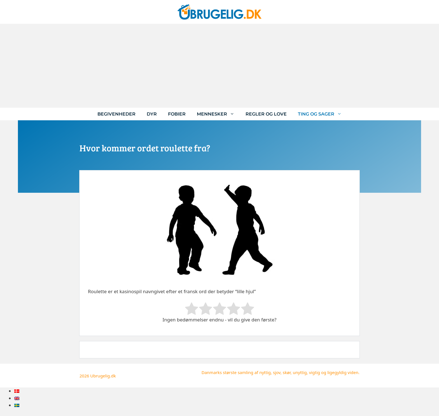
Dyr (152, 114)
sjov (277, 372)
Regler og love (266, 114)
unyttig (300, 372)
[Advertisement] (219, 66)
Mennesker (218, 114)
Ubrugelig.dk (103, 376)
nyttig (265, 372)
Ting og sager (322, 114)
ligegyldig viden (342, 372)
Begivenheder (116, 114)
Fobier (177, 114)
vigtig (314, 372)
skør (287, 372)
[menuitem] (16, 391)
